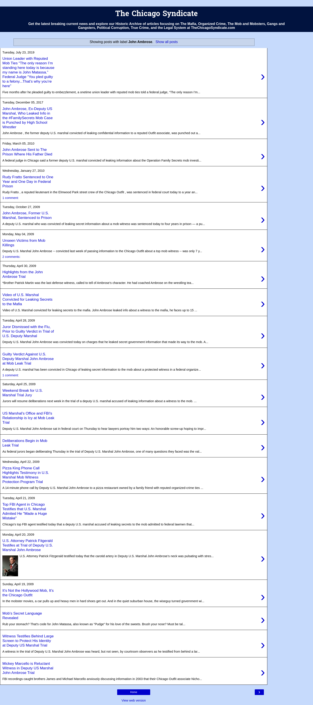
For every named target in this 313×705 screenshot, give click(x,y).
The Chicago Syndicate (156, 14)
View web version (134, 700)
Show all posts (167, 42)
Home (133, 692)
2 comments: (11, 256)
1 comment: (10, 198)
